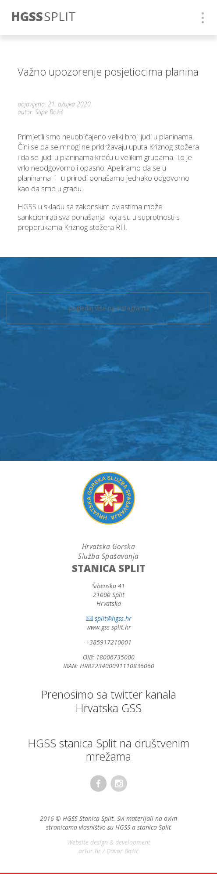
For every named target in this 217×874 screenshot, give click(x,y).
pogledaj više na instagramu (109, 308)
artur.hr (89, 851)
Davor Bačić (123, 851)
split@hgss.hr (113, 618)
